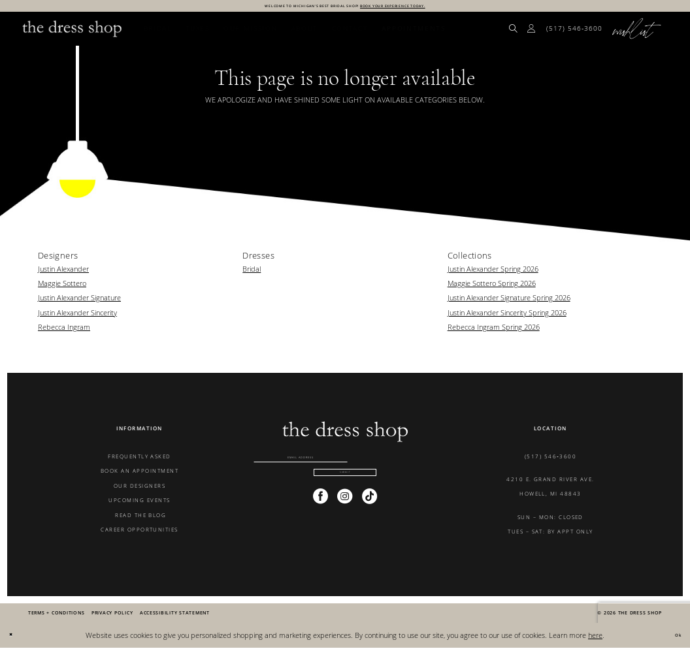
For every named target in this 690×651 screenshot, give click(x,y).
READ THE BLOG (140, 518)
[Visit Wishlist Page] (637, 32)
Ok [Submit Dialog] (673, 638)
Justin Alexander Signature (79, 301)
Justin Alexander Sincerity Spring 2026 (507, 316)
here (595, 638)
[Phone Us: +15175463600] (575, 32)
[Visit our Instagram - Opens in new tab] (344, 520)
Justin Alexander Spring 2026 (493, 272)
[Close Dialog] (15, 638)
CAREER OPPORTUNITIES (139, 533)
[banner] (72, 32)
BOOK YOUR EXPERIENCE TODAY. (431, 7)
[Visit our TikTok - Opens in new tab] (369, 520)
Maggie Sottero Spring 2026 (492, 287)
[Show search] (513, 32)
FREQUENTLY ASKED (139, 460)
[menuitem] (513, 32)
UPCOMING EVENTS (139, 503)
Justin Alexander (63, 272)
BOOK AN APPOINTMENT (139, 474)
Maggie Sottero (62, 287)
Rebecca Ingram (64, 331)
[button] (532, 32)
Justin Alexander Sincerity (77, 316)
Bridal (251, 272)
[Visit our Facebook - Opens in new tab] (320, 520)
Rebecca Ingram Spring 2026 (494, 331)
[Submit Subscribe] (345, 493)
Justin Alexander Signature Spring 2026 (509, 301)
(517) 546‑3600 (550, 460)
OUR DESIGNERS (139, 488)
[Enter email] (345, 465)
